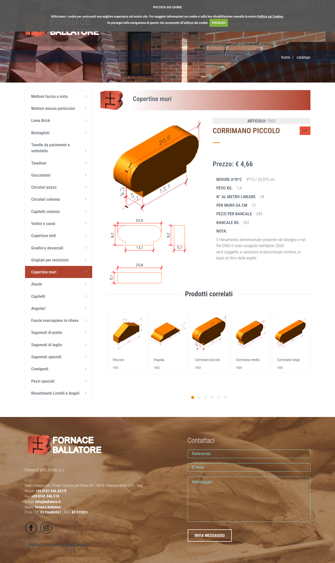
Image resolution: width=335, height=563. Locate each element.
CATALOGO (303, 57)
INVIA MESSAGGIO (210, 535)
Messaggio (249, 499)
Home (285, 57)
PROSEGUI (219, 23)
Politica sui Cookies (270, 16)
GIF (305, 130)
